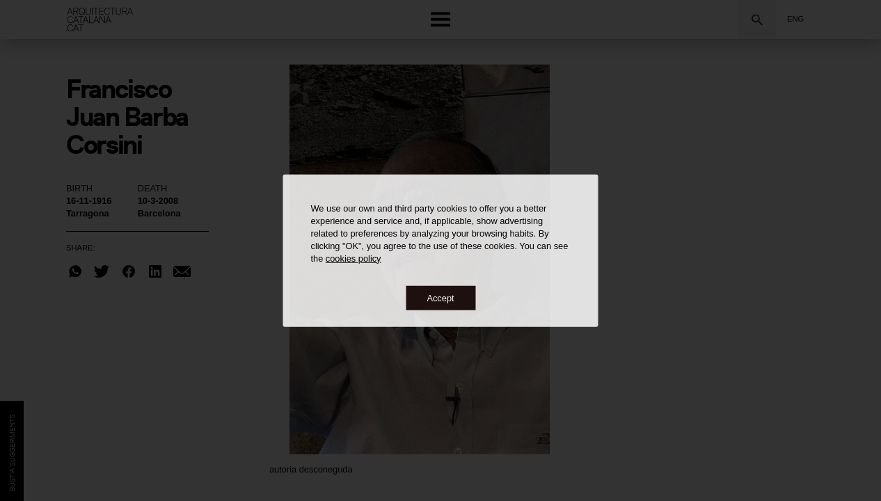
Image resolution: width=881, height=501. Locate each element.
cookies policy (353, 258)
